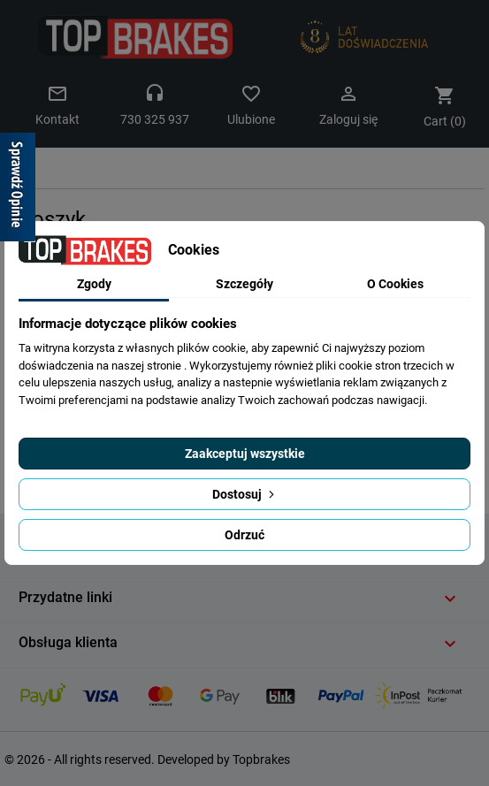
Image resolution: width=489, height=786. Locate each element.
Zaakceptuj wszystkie (245, 453)
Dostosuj (245, 494)
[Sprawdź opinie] (17, 190)
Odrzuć (244, 535)
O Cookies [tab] (395, 284)
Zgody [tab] (94, 284)
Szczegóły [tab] (244, 284)
